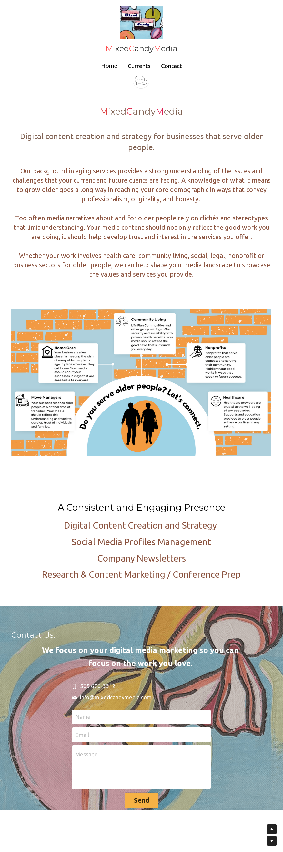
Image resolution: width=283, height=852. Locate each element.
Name (83, 703)
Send (141, 786)
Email (82, 721)
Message (86, 740)
